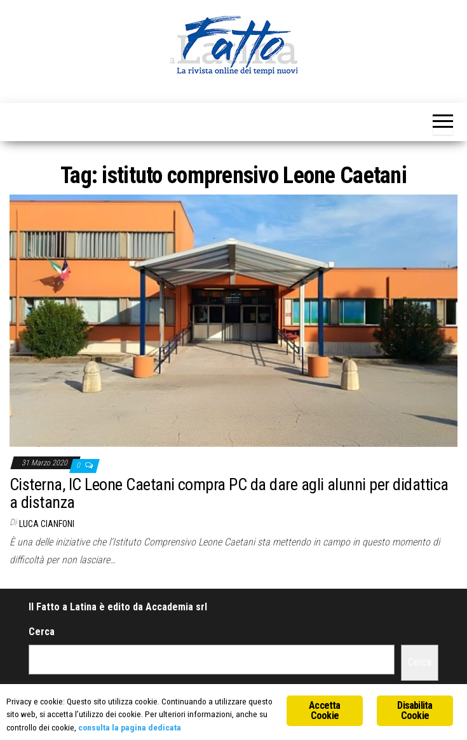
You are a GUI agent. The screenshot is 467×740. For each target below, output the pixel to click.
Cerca (42, 632)
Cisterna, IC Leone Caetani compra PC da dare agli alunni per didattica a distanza (229, 493)
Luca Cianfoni (46, 524)
